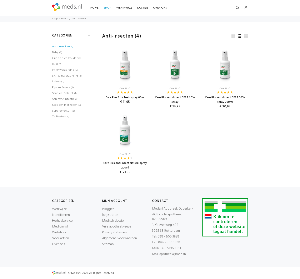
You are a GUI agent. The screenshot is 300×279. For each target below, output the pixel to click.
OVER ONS (160, 7)
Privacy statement (115, 232)
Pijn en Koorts (63, 87)
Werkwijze (59, 209)
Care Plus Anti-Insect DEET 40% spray (175, 99)
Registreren (110, 215)
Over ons (58, 244)
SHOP (107, 7)
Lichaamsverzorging (67, 75)
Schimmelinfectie (65, 99)
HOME (94, 7)
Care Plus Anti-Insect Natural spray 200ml (125, 165)
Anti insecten (79, 19)
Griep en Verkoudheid (66, 58)
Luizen (58, 81)
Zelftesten (60, 116)
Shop (55, 19)
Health (64, 19)
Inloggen (108, 209)
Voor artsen (60, 238)
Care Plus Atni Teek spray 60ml (125, 97)
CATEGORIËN (62, 35)
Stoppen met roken (66, 105)
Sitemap (108, 244)
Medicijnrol (60, 226)
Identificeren (61, 215)
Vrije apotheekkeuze (116, 226)
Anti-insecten (62, 46)
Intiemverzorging (65, 70)
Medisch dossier (113, 221)
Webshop (59, 232)
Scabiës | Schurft (64, 93)
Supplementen (63, 110)
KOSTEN (142, 7)
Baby (57, 52)
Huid (56, 64)
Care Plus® (125, 89)
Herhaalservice (62, 221)
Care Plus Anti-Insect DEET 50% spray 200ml (225, 99)
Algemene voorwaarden (119, 238)
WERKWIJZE (124, 7)
